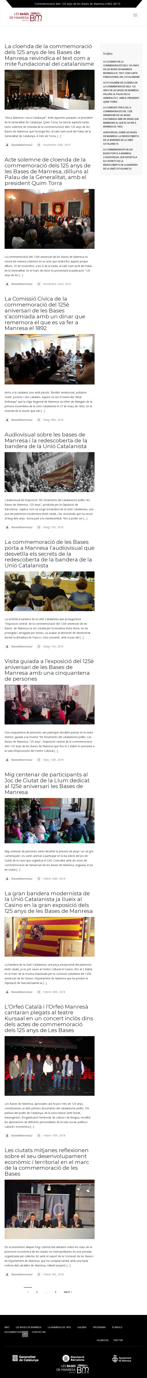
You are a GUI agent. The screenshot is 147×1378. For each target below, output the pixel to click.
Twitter (118, 1340)
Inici (7, 1327)
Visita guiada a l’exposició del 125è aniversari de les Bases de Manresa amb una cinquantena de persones (49, 670)
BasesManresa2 (21, 145)
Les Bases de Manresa (28, 1327)
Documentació (15, 1332)
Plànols (117, 1327)
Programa (99, 1327)
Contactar (39, 1332)
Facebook (103, 1340)
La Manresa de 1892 (59, 1327)
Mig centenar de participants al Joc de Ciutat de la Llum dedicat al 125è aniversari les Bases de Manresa (47, 783)
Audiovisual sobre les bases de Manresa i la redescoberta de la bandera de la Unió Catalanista (46, 440)
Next (68, 1292)
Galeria (82, 1327)
